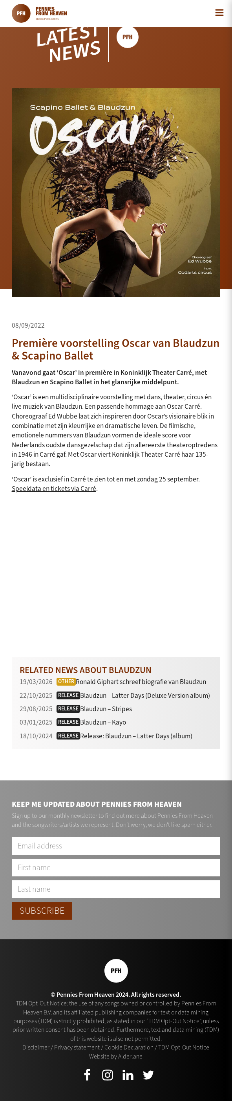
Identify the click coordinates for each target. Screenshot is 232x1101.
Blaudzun (26, 382)
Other (66, 681)
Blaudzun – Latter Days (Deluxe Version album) (145, 695)
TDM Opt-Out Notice (183, 1047)
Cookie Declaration (128, 1047)
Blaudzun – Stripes (106, 709)
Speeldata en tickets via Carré (54, 488)
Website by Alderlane (115, 1056)
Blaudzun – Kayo (103, 722)
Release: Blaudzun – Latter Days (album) (136, 736)
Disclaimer (35, 1047)
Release (68, 695)
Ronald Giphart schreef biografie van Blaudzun (141, 681)
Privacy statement (77, 1047)
